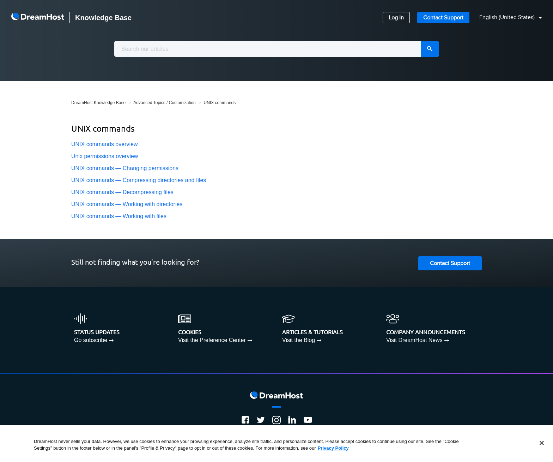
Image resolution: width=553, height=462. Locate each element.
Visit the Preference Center (212, 340)
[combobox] (276, 49)
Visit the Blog (298, 340)
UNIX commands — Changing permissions (124, 168)
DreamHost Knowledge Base (98, 102)
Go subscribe (90, 340)
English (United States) (507, 17)
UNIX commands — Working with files (118, 216)
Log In (396, 17)
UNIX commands (220, 102)
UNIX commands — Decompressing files (122, 192)
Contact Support (443, 17)
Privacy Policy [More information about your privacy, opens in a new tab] (333, 448)
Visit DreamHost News (414, 340)
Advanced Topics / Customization (164, 102)
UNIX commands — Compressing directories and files (138, 180)
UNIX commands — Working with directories (126, 204)
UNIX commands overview (104, 144)
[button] (506, 17)
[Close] (541, 443)
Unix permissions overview (104, 156)
